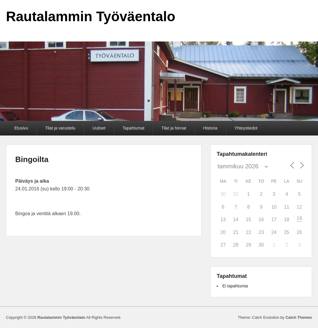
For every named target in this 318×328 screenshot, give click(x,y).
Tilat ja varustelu (60, 128)
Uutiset (99, 128)
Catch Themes (298, 317)
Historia (210, 128)
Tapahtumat (133, 128)
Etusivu (21, 128)
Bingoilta (31, 159)
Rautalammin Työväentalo (90, 16)
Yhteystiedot (245, 128)
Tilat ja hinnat (173, 128)
